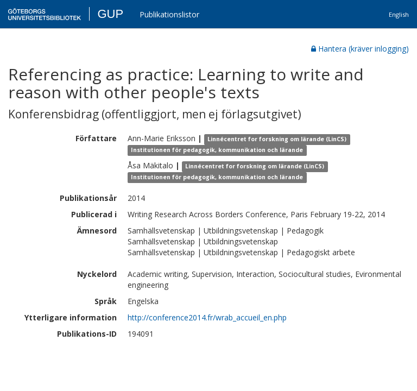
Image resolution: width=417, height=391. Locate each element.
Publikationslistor (169, 14)
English (399, 14)
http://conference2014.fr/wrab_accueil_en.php (207, 317)
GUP (110, 14)
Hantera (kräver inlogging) (360, 48)
